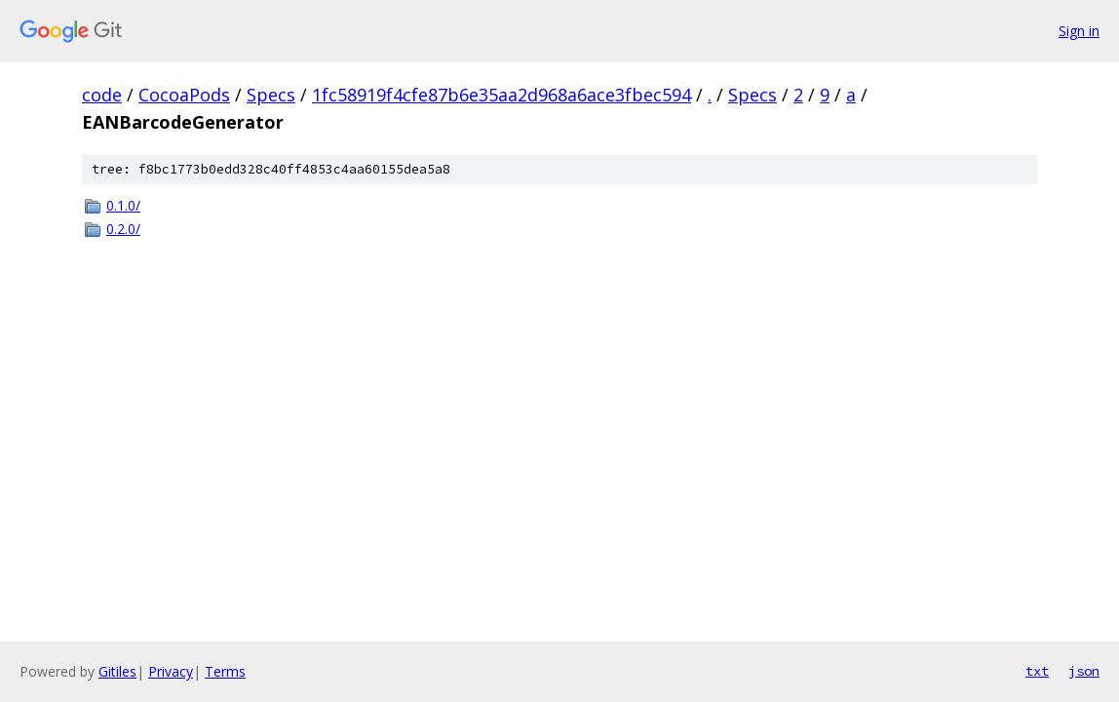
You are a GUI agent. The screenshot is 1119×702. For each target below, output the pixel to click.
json (1084, 671)
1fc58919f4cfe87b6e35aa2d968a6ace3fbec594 (501, 94)
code (102, 94)
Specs (271, 94)
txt (1037, 671)
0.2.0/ (123, 228)
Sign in (1079, 30)
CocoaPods (184, 94)
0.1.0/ (123, 205)
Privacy (170, 671)
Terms (225, 671)
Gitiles (117, 671)
